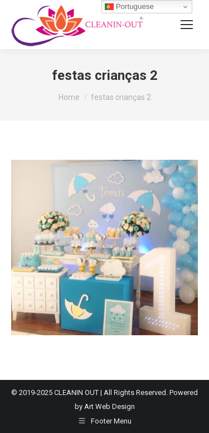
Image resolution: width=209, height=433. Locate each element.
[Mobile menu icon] (187, 24)
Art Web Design (109, 406)
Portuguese (129, 6)
